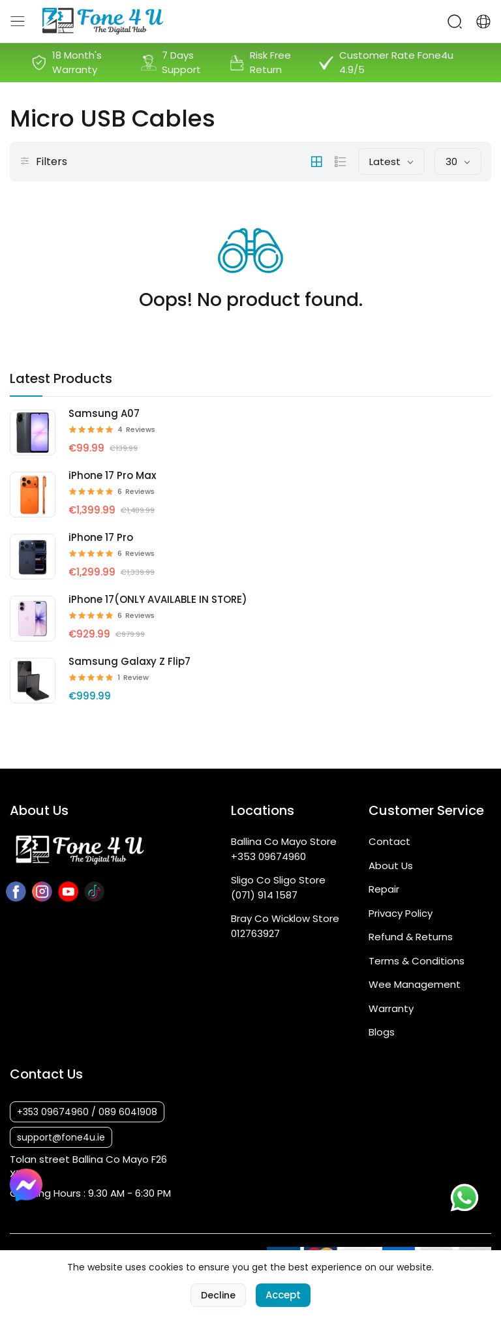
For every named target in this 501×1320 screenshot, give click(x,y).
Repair (384, 889)
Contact (389, 841)
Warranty (391, 1008)
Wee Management (415, 984)
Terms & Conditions (416, 961)
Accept (283, 1297)
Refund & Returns (411, 937)
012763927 (255, 933)
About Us (391, 865)
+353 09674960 (268, 856)
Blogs (382, 1032)
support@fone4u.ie (61, 1137)
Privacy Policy (401, 913)
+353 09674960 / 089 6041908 (87, 1111)
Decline (218, 1297)
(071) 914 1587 (264, 895)
